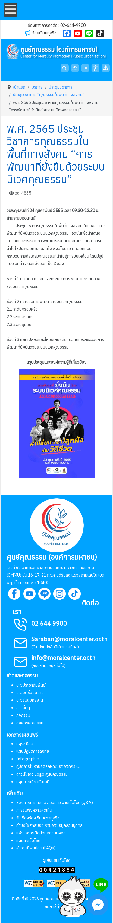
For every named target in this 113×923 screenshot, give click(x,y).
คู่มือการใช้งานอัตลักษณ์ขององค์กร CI (48, 766)
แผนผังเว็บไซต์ (28, 840)
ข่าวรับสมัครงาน (29, 700)
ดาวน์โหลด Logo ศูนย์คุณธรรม (42, 774)
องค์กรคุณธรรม (29, 723)
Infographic (27, 759)
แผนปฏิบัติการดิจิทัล (32, 751)
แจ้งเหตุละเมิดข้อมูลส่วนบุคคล (41, 833)
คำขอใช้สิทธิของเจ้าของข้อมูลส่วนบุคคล (49, 825)
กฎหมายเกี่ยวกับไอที (32, 781)
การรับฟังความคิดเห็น (34, 810)
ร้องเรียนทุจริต (44, 33)
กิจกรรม (23, 715)
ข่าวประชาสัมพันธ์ (31, 685)
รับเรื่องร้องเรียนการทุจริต (38, 818)
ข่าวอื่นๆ (23, 707)
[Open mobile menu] (10, 10)
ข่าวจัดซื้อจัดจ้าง (30, 692)
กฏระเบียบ (24, 743)
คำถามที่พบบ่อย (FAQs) (35, 848)
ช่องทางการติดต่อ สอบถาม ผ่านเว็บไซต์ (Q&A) (54, 802)
